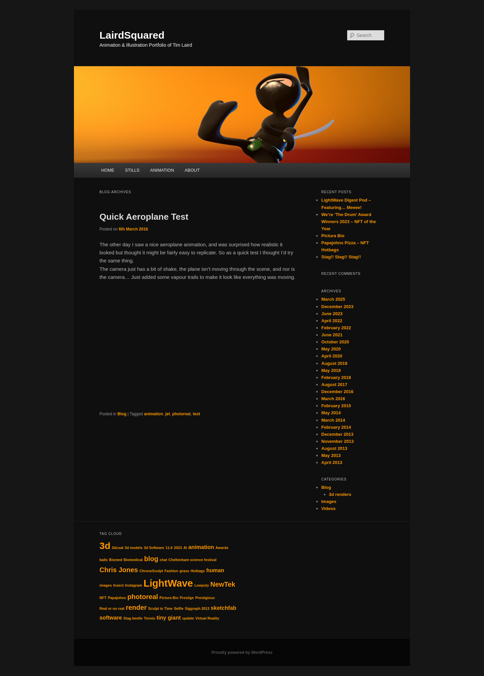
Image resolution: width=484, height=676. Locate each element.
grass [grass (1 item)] (184, 571)
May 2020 (331, 348)
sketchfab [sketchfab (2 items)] (223, 608)
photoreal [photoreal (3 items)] (142, 596)
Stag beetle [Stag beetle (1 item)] (133, 618)
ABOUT (192, 170)
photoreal (181, 414)
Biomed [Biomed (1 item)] (115, 560)
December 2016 (337, 391)
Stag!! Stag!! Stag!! (341, 256)
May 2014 (331, 412)
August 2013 (334, 448)
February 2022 (336, 327)
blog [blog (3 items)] (151, 558)
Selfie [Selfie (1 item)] (178, 608)
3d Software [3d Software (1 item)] (154, 548)
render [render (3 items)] (136, 607)
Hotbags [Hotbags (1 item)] (198, 571)
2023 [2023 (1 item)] (178, 548)
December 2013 (337, 434)
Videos (328, 508)
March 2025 (333, 299)
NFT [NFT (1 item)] (103, 598)
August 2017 (334, 384)
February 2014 (336, 427)
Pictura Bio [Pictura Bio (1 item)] (168, 598)
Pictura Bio (333, 235)
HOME (107, 170)
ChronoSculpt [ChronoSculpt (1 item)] (151, 571)
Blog (121, 414)
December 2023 (337, 306)
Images (328, 501)
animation (153, 414)
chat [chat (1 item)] (163, 560)
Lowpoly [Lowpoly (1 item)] (201, 585)
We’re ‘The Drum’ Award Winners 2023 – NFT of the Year (348, 221)
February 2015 (336, 405)
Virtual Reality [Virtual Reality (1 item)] (207, 618)
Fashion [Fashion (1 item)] (171, 571)
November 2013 (337, 441)
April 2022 (331, 320)
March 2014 (333, 420)
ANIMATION (162, 170)
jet (167, 414)
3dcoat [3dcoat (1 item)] (117, 548)
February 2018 (336, 377)
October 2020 (335, 341)
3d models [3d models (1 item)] (134, 548)
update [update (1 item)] (188, 618)
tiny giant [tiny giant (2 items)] (169, 618)
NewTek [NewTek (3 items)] (222, 584)
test (196, 414)
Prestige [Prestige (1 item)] (187, 598)
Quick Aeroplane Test (143, 217)
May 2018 (331, 370)
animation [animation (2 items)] (201, 547)
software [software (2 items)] (110, 618)
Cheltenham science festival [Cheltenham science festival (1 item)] (192, 560)
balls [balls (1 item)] (103, 560)
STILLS (132, 170)
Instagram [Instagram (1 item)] (133, 585)
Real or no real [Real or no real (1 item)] (111, 608)
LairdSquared (131, 35)
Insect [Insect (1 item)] (118, 585)
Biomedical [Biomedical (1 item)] (133, 560)
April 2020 (331, 355)
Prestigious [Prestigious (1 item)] (205, 598)
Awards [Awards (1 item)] (221, 548)
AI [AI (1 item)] (185, 548)
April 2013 (331, 462)
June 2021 (331, 334)
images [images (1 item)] (105, 585)
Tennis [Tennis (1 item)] (149, 618)
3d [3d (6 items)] (104, 546)
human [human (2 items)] (215, 570)
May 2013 (331, 455)
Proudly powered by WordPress (241, 652)
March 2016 (333, 398)
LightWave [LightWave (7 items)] (168, 583)
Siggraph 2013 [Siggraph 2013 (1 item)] (197, 608)
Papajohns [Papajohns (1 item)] (117, 598)
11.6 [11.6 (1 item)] (169, 548)
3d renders (340, 494)
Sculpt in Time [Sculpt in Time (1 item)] (160, 608)
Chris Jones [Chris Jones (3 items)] (118, 570)
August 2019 (334, 363)
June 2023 (331, 313)
